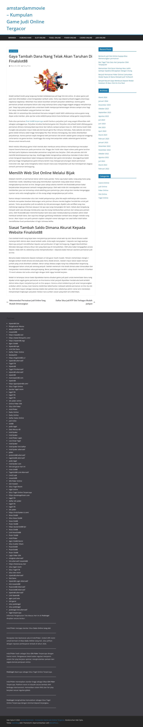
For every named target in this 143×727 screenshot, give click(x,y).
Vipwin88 (12, 366)
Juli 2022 (101, 161)
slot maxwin (13, 484)
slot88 (11, 424)
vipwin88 (12, 375)
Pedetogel (45, 615)
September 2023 (104, 112)
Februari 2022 (103, 169)
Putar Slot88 (13, 524)
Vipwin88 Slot (14, 323)
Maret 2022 (102, 165)
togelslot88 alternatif (17, 458)
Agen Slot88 (13, 343)
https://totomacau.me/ (17, 564)
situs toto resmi (15, 572)
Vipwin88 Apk (14, 346)
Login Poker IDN (15, 555)
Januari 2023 (103, 142)
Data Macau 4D (14, 429)
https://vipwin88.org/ (17, 341)
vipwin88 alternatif (16, 361)
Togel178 (12, 363)
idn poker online (15, 401)
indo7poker (13, 432)
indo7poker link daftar (17, 447)
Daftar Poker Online (16, 352)
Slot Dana (12, 578)
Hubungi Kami (25, 38)
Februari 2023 (103, 139)
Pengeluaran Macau (16, 326)
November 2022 (104, 150)
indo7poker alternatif (17, 449)
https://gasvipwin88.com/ (18, 384)
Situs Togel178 (14, 570)
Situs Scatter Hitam (16, 544)
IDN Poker (34, 653)
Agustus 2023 (103, 116)
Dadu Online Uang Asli (42, 628)
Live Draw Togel (15, 441)
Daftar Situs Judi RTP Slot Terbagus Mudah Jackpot (75, 302)
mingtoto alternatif (16, 558)
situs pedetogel (15, 604)
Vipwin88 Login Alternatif (18, 581)
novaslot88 (13, 332)
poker (11, 452)
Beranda (12, 38)
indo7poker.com (15, 464)
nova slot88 (13, 469)
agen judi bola (14, 598)
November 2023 (104, 105)
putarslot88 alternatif (17, 455)
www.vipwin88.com (16, 329)
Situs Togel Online (16, 386)
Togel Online (55, 38)
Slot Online (40, 38)
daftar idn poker (15, 501)
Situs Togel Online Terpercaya (20, 492)
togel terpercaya (15, 613)
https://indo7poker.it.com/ (19, 512)
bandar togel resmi (16, 389)
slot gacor (12, 601)
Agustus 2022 (103, 157)
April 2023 (102, 131)
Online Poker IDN (15, 404)
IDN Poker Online (15, 481)
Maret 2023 (102, 135)
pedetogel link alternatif (18, 610)
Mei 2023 (101, 127)
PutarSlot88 (13, 547)
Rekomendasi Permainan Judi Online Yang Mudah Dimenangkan (26, 302)
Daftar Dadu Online (16, 418)
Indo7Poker (13, 409)
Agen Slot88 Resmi (16, 541)
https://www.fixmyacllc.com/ (19, 338)
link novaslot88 (14, 584)
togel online (13, 489)
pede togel (13, 426)
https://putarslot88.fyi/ (17, 527)
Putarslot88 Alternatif (17, 587)
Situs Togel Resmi (15, 487)
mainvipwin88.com (16, 378)
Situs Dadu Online (27, 641)
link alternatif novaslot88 (18, 561)
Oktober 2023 (103, 109)
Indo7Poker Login (15, 438)
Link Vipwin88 (14, 595)
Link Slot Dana (14, 349)
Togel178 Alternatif (16, 369)
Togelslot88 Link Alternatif (19, 472)
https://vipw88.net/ (16, 335)
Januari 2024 (103, 101)
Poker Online (70, 38)
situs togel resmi (15, 567)
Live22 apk (13, 475)
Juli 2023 (101, 120)
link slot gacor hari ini (17, 467)
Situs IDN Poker (15, 406)
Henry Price (27, 66)
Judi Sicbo (12, 421)
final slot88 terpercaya (34, 121)
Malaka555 (13, 355)
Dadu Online (14, 412)
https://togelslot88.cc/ (17, 358)
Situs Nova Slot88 (15, 518)
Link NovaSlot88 (15, 532)
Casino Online (86, 38)
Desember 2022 (104, 146)
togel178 (12, 392)
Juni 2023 (102, 124)
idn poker (12, 510)
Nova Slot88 (13, 515)
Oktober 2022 (103, 154)
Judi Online (100, 38)
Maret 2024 (102, 97)
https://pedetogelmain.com (19, 495)
